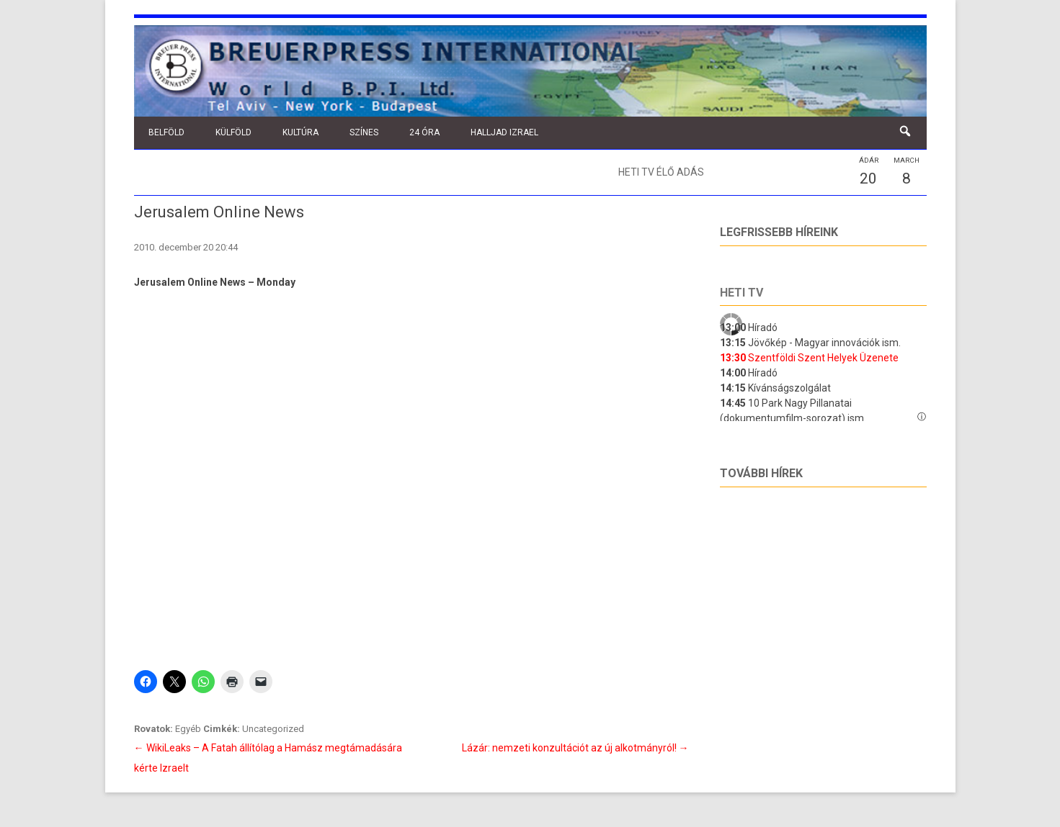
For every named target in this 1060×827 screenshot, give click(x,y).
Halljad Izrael (504, 132)
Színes (363, 132)
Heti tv (741, 292)
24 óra (424, 132)
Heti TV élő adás (661, 172)
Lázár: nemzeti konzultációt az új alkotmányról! (575, 748)
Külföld (233, 132)
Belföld (166, 132)
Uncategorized (273, 728)
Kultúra (300, 132)
